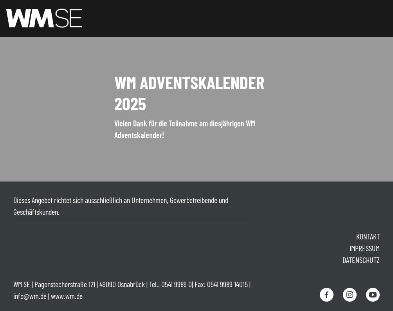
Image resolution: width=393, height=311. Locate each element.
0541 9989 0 (176, 284)
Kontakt (368, 236)
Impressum (365, 248)
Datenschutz (361, 259)
